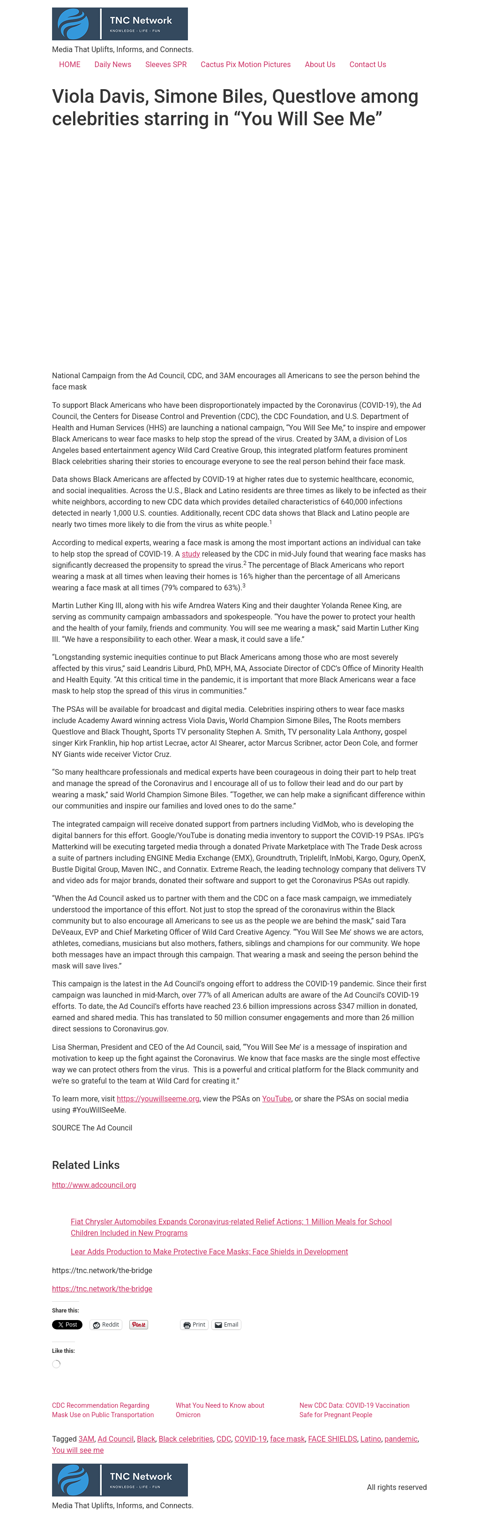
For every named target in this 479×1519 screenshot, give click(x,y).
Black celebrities (185, 1439)
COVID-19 (250, 1439)
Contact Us (368, 64)
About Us (320, 64)
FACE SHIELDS (332, 1439)
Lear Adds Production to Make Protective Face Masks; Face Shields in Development (209, 1251)
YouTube (276, 1098)
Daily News (112, 64)
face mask (287, 1439)
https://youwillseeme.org (158, 1098)
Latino (370, 1439)
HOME (69, 64)
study (191, 554)
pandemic (401, 1439)
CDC (224, 1439)
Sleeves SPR (166, 64)
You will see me (78, 1450)
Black (146, 1439)
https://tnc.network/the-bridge (102, 1288)
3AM (86, 1439)
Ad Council (115, 1439)
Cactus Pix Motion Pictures (246, 64)
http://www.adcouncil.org (94, 1185)
